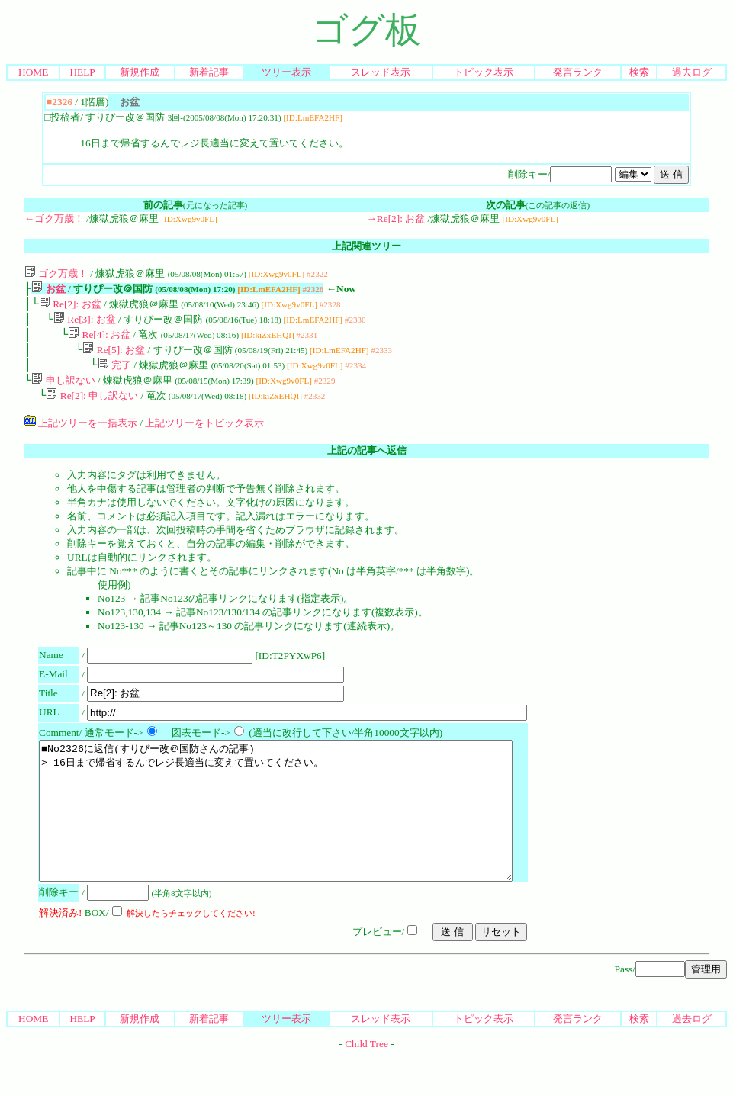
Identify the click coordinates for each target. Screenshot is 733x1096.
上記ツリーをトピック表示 (204, 435)
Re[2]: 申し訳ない (92, 407)
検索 (639, 72)
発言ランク (578, 72)
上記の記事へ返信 (367, 462)
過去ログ (692, 72)
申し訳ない (63, 391)
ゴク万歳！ (56, 273)
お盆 (48, 290)
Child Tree (366, 1083)
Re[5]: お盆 (113, 357)
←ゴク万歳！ (54, 218)
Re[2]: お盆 (70, 307)
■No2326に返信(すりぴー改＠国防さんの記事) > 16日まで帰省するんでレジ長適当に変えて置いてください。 (304, 836)
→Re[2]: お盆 (396, 218)
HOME (33, 72)
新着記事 (209, 72)
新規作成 (139, 72)
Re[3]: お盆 (84, 323)
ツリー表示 (286, 72)
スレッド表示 (380, 72)
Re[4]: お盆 (99, 340)
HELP (82, 72)
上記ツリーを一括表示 (80, 435)
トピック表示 (483, 72)
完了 (114, 374)
